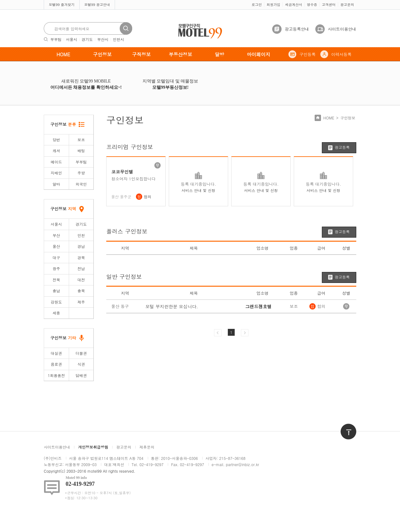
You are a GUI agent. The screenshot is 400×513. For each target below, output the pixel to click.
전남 (81, 268)
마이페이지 (258, 54)
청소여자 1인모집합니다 (133, 178)
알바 (56, 184)
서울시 (71, 39)
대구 (56, 257)
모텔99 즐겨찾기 (62, 4)
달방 (219, 54)
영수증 (312, 4)
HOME (63, 54)
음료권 (56, 364)
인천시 (118, 39)
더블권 (81, 353)
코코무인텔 (122, 171)
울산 (56, 246)
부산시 (102, 39)
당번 (56, 139)
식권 (81, 364)
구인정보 (102, 54)
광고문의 (347, 4)
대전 (81, 279)
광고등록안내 (297, 29)
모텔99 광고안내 (97, 4)
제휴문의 (146, 447)
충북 (81, 290)
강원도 (56, 301)
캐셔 (56, 150)
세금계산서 (293, 4)
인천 (81, 235)
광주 (56, 268)
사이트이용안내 (342, 29)
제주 (81, 301)
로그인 (257, 4)
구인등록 (307, 54)
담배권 (81, 375)
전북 (56, 279)
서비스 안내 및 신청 (198, 190)
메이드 (56, 161)
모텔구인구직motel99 (196, 24)
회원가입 (273, 4)
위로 (344, 426)
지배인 (56, 172)
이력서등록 (341, 54)
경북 (81, 257)
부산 (56, 235)
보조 (81, 139)
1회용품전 (56, 375)
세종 (56, 312)
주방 (81, 172)
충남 (56, 290)
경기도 (87, 39)
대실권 (56, 353)
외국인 (81, 184)
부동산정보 (180, 54)
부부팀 (56, 39)
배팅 (81, 150)
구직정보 (141, 54)
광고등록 (342, 147)
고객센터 (329, 4)
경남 (81, 246)
